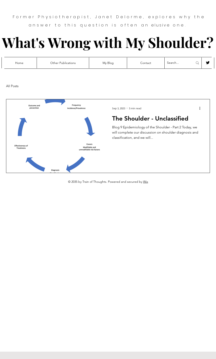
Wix (145, 182)
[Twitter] (207, 62)
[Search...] (177, 62)
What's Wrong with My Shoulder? (108, 42)
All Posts (12, 86)
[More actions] (201, 108)
